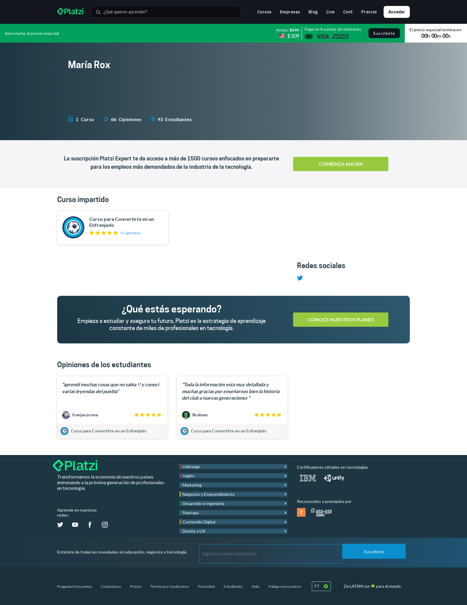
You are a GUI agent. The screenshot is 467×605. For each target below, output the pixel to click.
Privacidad (206, 586)
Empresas (290, 12)
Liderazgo (191, 466)
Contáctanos (111, 586)
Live (330, 12)
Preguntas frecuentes (74, 586)
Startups (191, 512)
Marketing (192, 484)
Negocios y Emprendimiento (209, 494)
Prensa (135, 586)
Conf (348, 12)
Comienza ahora (341, 164)
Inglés (188, 475)
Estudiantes (233, 586)
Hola (255, 586)
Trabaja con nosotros (284, 586)
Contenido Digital (199, 521)
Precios (369, 12)
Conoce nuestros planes (341, 319)
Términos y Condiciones (169, 586)
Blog (313, 12)
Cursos (264, 12)
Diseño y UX (194, 531)
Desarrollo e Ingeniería (204, 503)
